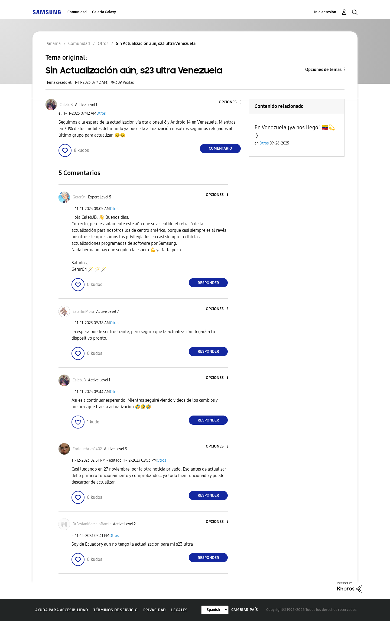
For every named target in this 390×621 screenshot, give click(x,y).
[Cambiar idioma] (215, 610)
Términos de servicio (115, 610)
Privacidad (154, 610)
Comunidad (77, 12)
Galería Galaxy (104, 12)
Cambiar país (244, 609)
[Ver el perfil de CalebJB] (66, 104)
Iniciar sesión (325, 12)
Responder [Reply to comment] (208, 283)
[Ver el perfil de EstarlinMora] (83, 311)
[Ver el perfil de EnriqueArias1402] (87, 449)
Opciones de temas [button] (323, 69)
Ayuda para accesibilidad (61, 610)
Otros (101, 113)
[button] (231, 102)
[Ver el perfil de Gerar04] (79, 197)
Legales (179, 610)
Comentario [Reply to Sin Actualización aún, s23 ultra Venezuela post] (220, 148)
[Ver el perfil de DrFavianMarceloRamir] (92, 524)
